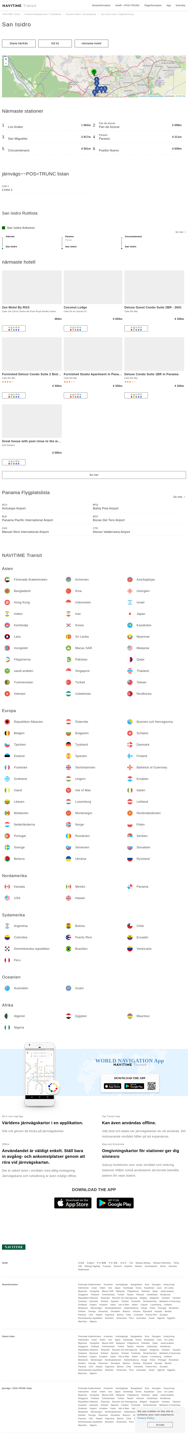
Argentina (109, 1315)
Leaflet (142, 96)
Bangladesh (136, 1284)
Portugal (162, 1308)
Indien (103, 1288)
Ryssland (147, 1311)
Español (128, 1266)
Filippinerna (133, 1291)
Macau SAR (107, 1291)
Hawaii (99, 1315)
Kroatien (103, 1305)
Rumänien (174, 1308)
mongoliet (94, 1291)
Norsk (163, 1266)
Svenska (173, 1266)
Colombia (138, 1315)
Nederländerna (131, 1308)
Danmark (93, 1301)
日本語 (81, 1263)
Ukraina (136, 1311)
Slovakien (115, 1311)
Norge (144, 1308)
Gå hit (55, 43)
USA (91, 1315)
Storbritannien (150, 1301)
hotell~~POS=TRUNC (127, 5)
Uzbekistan (152, 1294)
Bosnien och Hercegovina (124, 1298)
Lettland (168, 1305)
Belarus (126, 1311)
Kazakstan (149, 1288)
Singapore (83, 1294)
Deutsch (118, 1266)
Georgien (156, 1284)
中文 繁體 (101, 1263)
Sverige (92, 1311)
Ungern (93, 1305)
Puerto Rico (151, 1315)
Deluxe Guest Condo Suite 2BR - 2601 (153, 307)
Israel (94, 1288)
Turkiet (120, 1294)
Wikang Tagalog (92, 1266)
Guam (152, 1318)
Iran (110, 1288)
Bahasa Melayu (143, 1263)
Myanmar (82, 1291)
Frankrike (135, 1301)
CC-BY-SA (180, 96)
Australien (141, 1318)
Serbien (82, 1311)
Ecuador (164, 1315)
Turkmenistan (108, 1294)
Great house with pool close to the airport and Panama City (47, 441)
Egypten (171, 1318)
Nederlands (83, 1269)
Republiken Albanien (88, 1298)
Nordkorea (165, 1294)
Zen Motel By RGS (16, 307)
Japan (118, 1288)
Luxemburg (155, 1305)
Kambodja (128, 1288)
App (169, 5)
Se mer (180, 232)
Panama (82, 1315)
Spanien (115, 1301)
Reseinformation (101, 5)
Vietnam (140, 1294)
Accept (160, 1424)
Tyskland (82, 1301)
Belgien (143, 1298)
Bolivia (120, 1315)
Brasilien (109, 1318)
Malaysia (120, 1291)
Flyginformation (153, 5)
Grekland (82, 1305)
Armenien (108, 1284)
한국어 (123, 1263)
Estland (104, 1301)
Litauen (144, 1305)
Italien (135, 1305)
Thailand (95, 1294)
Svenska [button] (180, 5)
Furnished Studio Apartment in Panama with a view (102, 374)
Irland (113, 1305)
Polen (152, 1308)
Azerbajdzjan (121, 1284)
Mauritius (82, 1321)
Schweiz (166, 1298)
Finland (125, 1301)
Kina (147, 1284)
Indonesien (83, 1288)
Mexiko (168, 1311)
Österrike (105, 1298)
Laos (159, 1288)
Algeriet (161, 1318)
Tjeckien (177, 1298)
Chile (128, 1315)
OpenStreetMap (156, 96)
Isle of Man (124, 1305)
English (90, 1263)
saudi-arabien (167, 1291)
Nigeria (93, 1321)
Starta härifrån (19, 43)
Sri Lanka (169, 1288)
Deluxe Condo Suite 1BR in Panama (151, 374)
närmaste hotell (91, 43)
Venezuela (121, 1318)
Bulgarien (154, 1298)
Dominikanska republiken (90, 1318)
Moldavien (83, 1308)
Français (107, 1266)
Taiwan (130, 1294)
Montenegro (96, 1308)
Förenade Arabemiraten (89, 1284)
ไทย (131, 1263)
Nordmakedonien (113, 1308)
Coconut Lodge (75, 307)
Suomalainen (151, 1266)
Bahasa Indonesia (162, 1263)
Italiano (138, 1266)
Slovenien (103, 1311)
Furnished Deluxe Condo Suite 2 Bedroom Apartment (42, 374)
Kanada (158, 1311)
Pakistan (146, 1291)
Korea (139, 1288)
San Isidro (16, 24)
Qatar (155, 1291)
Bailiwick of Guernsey (169, 1301)
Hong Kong (168, 1284)
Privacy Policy (145, 1418)
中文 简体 (113, 1263)
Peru (131, 1318)
